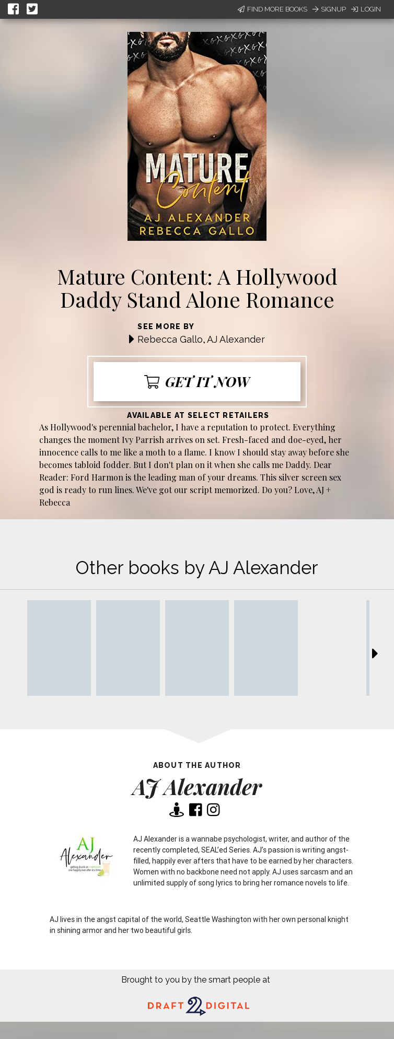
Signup (329, 9)
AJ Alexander (236, 339)
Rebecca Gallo (170, 339)
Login (366, 9)
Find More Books (272, 9)
